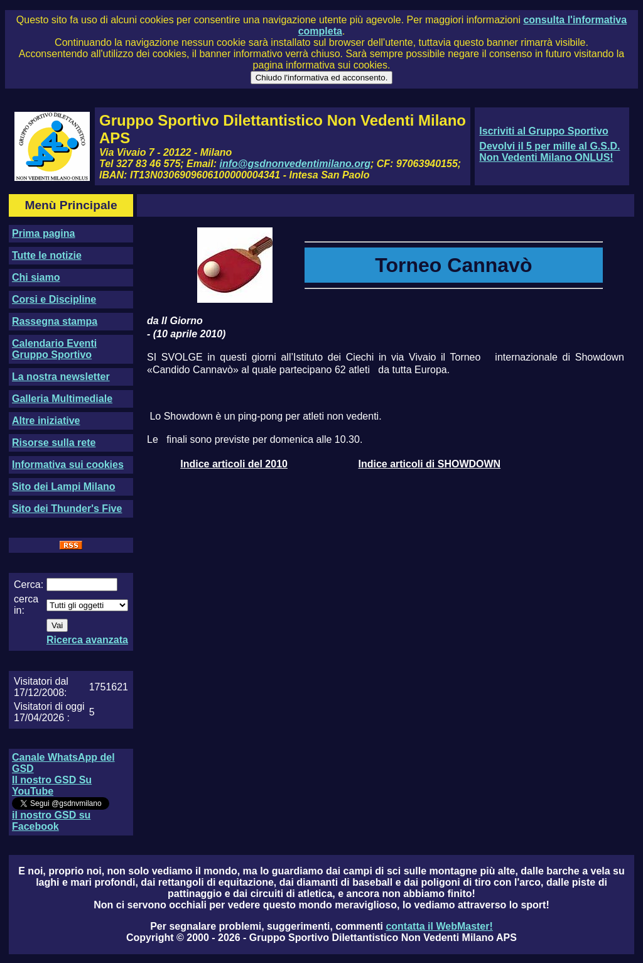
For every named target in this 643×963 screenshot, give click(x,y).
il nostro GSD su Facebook (51, 821)
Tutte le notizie (47, 255)
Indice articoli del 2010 (234, 464)
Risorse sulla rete (53, 442)
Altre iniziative (46, 420)
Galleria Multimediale (62, 398)
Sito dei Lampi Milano (63, 486)
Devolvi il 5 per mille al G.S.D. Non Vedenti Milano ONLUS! (549, 152)
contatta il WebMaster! (439, 926)
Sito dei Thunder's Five (67, 508)
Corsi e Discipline (54, 299)
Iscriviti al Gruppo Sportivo (543, 131)
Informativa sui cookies (68, 464)
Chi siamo (36, 277)
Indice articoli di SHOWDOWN (429, 464)
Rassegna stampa (54, 321)
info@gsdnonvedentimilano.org (295, 163)
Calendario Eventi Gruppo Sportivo (54, 349)
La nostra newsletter (61, 376)
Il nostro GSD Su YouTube (52, 786)
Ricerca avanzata (87, 639)
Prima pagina (43, 233)
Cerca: (28, 584)
